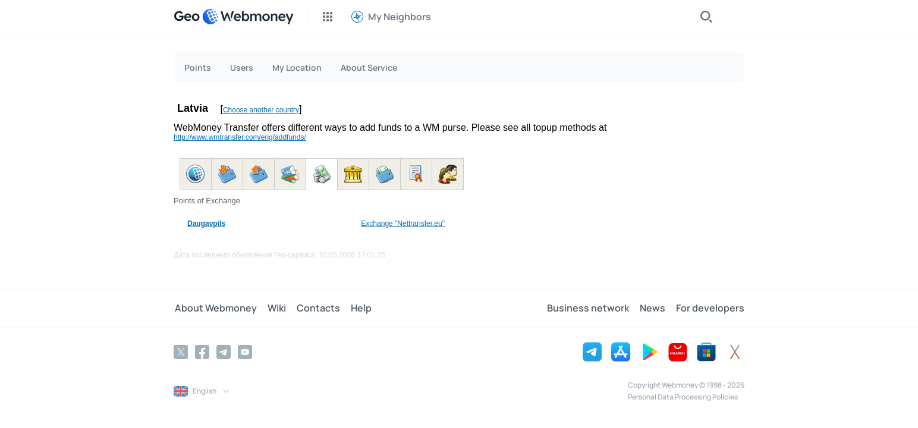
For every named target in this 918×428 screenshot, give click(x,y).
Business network (590, 308)
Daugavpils (206, 223)
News (654, 308)
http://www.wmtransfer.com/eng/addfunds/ (240, 137)
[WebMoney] (248, 16)
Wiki (274, 308)
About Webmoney (215, 308)
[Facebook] (202, 352)
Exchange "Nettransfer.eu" (403, 223)
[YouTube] (245, 352)
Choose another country (261, 110)
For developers (710, 308)
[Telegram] (223, 352)
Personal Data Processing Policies (683, 397)
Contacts (315, 308)
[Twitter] (181, 352)
